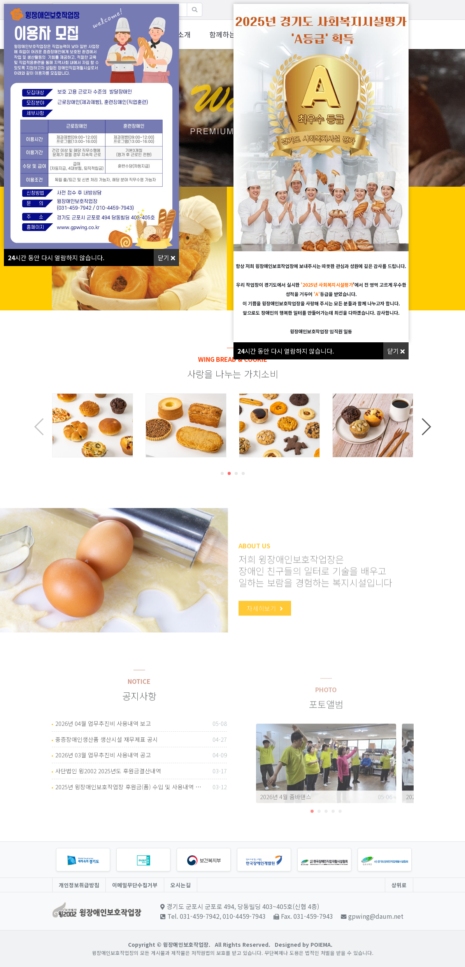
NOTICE (139, 736)
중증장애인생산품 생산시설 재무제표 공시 (141, 767)
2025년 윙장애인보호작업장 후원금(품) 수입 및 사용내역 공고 (141, 814)
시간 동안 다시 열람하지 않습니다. (56, 257)
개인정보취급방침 (79, 885)
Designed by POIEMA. (303, 944)
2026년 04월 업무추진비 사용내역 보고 (141, 751)
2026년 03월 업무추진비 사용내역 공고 (141, 782)
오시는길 (180, 885)
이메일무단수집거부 (135, 885)
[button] (222, 500)
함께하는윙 (225, 34)
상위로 (399, 885)
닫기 (166, 257)
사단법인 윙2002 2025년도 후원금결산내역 (141, 798)
